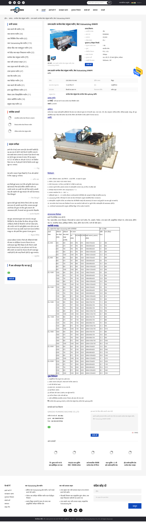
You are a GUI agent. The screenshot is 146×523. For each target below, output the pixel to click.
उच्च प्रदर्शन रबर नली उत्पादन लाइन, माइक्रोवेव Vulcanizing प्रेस (74, 502)
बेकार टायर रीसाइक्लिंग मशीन (17, 95)
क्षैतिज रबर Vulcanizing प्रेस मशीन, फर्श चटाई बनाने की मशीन (40, 491)
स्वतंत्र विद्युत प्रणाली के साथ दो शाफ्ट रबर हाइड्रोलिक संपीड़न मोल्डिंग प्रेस (38, 502)
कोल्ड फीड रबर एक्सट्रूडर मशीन (17, 48)
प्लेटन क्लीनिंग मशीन (14, 99)
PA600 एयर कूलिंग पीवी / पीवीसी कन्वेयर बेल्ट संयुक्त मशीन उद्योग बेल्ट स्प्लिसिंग (74, 464)
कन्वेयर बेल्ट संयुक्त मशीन (21, 18)
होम (6, 18)
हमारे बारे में (52, 10)
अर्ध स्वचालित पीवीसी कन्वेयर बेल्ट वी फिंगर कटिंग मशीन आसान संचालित (92, 464)
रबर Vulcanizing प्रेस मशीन (17, 43)
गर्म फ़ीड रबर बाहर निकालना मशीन (19, 52)
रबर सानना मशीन (13, 34)
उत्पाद (10, 18)
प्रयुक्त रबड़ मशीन (13, 104)
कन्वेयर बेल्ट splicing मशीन (86, 401)
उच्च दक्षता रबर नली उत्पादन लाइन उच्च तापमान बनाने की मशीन (74, 491)
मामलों (103, 10)
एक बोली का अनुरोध (124, 2)
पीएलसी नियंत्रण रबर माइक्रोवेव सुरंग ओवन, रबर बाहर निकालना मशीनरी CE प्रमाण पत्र (74, 497)
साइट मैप (7, 507)
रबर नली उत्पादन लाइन (15, 62)
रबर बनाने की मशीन (14, 29)
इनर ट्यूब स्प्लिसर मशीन (15, 90)
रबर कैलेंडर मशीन (13, 80)
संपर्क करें (87, 10)
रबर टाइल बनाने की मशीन (16, 66)
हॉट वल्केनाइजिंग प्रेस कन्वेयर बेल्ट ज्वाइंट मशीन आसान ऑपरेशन (130, 464)
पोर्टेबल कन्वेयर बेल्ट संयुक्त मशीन (22, 131)
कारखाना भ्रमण (63, 10)
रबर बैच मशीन (12, 76)
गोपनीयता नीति (39, 519)
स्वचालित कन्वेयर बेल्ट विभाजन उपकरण (24, 118)
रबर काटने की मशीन (14, 85)
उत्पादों (43, 10)
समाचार (95, 10)
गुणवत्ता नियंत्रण (76, 10)
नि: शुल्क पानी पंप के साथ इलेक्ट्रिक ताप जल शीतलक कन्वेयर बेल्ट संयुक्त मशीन (55, 464)
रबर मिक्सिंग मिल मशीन (15, 38)
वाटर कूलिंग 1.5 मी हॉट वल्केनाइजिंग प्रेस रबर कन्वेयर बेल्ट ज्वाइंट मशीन (111, 464)
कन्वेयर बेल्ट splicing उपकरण (58, 401)
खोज (109, 3)
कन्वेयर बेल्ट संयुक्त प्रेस (72, 401)
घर (37, 10)
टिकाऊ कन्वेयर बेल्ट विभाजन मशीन (23, 125)
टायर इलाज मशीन (13, 71)
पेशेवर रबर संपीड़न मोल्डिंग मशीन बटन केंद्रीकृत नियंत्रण (40, 497)
